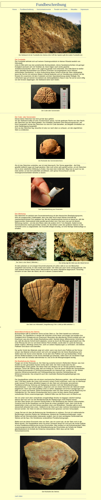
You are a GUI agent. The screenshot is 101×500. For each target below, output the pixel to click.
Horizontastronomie (44, 9)
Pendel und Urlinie (61, 9)
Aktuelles (74, 9)
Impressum (85, 9)
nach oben (19, 496)
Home (14, 9)
